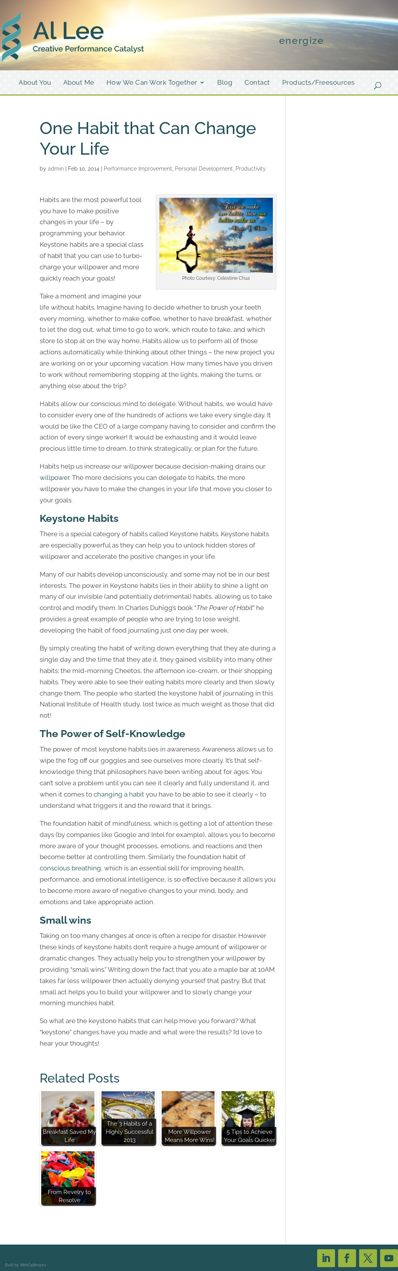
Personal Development (204, 169)
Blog (224, 83)
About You (35, 83)
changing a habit (119, 794)
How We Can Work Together (151, 83)
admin (56, 169)
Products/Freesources (318, 83)
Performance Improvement (138, 169)
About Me (78, 83)
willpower (54, 477)
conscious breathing (70, 868)
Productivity (251, 169)
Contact (257, 83)
